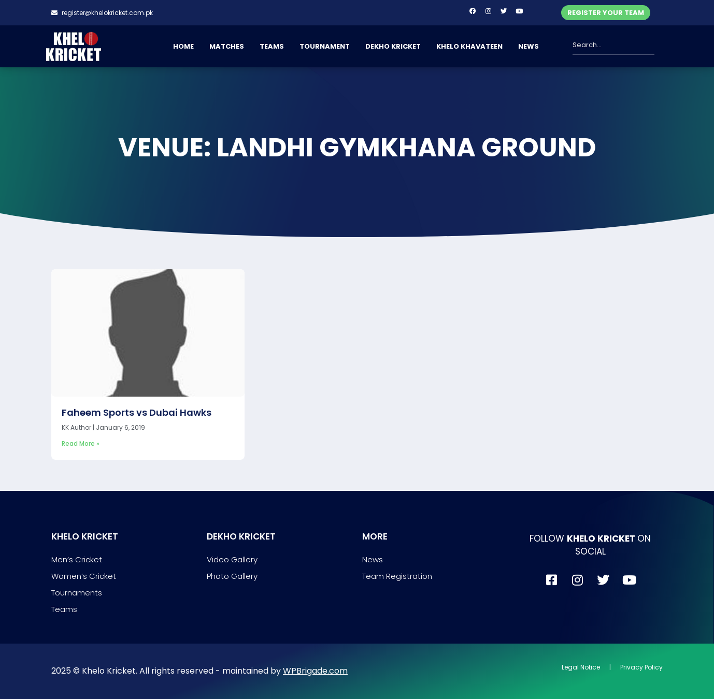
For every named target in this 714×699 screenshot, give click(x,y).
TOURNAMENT (324, 46)
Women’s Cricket (83, 576)
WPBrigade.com (315, 671)
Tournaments (76, 592)
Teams (64, 609)
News (372, 559)
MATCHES (226, 46)
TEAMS (272, 46)
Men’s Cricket (76, 559)
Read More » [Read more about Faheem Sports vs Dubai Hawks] (80, 443)
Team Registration (397, 576)
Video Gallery (232, 559)
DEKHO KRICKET (393, 46)
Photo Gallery (232, 576)
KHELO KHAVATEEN (469, 46)
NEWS (528, 46)
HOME (183, 46)
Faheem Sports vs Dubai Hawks (136, 412)
